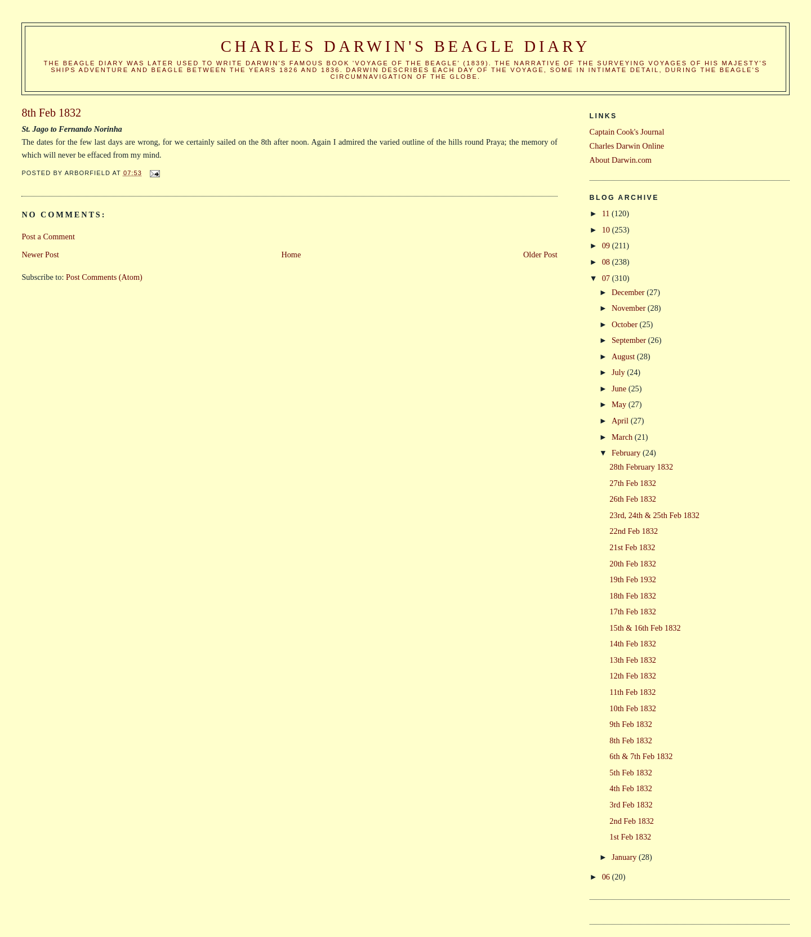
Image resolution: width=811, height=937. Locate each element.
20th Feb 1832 (632, 563)
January (625, 857)
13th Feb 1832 (632, 659)
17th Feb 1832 (632, 611)
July (619, 372)
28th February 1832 (641, 466)
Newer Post (40, 254)
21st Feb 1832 (632, 547)
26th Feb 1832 (632, 498)
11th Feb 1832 (632, 692)
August (624, 356)
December (629, 292)
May (620, 404)
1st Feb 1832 (630, 836)
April (621, 420)
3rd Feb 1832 (630, 804)
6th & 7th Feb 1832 (640, 756)
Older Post (540, 254)
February (627, 452)
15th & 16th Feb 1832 (644, 627)
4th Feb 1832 (630, 788)
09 (607, 245)
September (630, 340)
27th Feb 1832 (632, 483)
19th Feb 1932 (632, 579)
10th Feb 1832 (632, 708)
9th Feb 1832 (630, 724)
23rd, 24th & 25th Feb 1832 (654, 515)
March (623, 436)
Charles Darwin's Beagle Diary (405, 46)
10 (607, 229)
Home (291, 254)
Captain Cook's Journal (627, 131)
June (620, 388)
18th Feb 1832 (632, 595)
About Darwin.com (621, 159)
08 (607, 261)
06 (607, 876)
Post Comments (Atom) (104, 277)
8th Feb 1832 (630, 740)
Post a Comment (48, 236)
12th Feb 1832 (632, 675)
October (626, 324)
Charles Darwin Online (627, 145)
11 (607, 213)
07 (607, 278)
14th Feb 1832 (632, 643)
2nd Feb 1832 (631, 821)
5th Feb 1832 (630, 772)
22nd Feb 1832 (633, 531)
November (630, 308)
